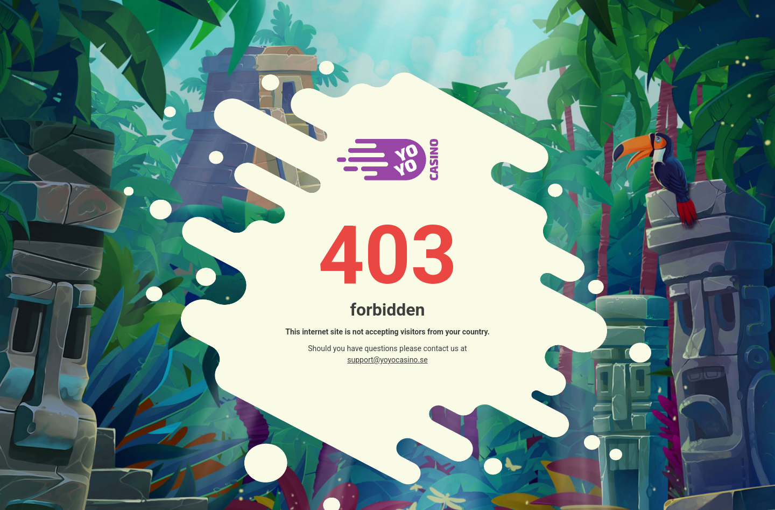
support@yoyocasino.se (387, 359)
